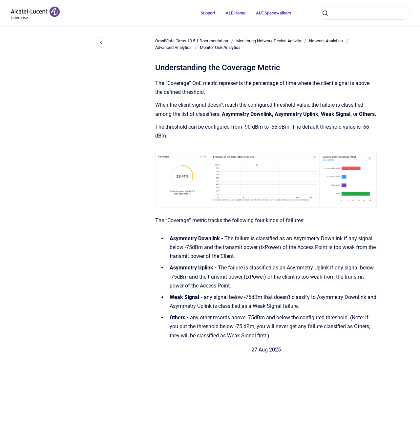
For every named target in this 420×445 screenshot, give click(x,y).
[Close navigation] (101, 42)
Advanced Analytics (173, 47)
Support (207, 13)
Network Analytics (326, 40)
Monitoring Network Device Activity (268, 40)
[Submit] (325, 13)
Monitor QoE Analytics (220, 47)
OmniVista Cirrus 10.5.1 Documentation (191, 40)
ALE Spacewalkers (273, 13)
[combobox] (363, 13)
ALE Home (235, 13)
